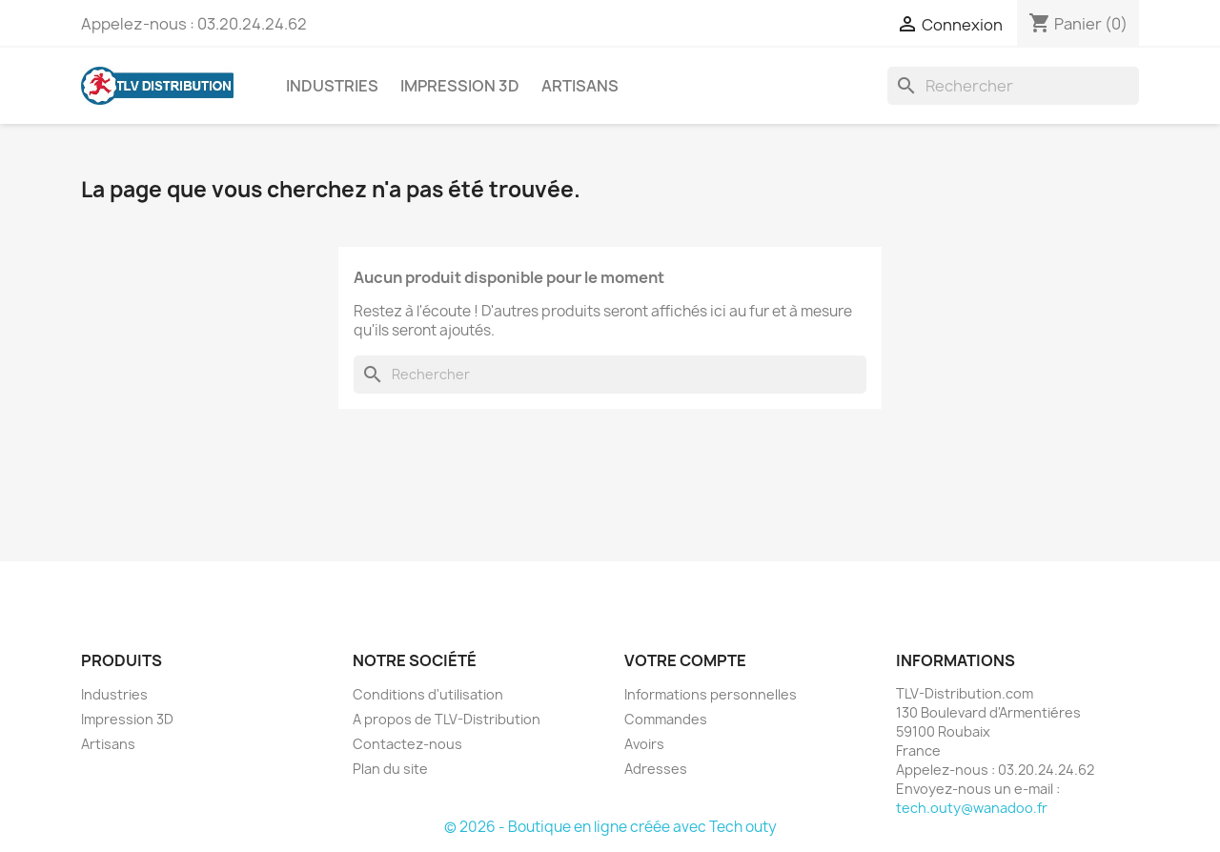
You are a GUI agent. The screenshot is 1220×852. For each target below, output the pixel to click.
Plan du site (390, 769)
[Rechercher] (1013, 86)
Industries (332, 85)
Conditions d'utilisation (428, 694)
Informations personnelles (710, 694)
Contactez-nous (407, 744)
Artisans (580, 85)
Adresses (655, 769)
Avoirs (644, 744)
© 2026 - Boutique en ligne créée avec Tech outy (610, 827)
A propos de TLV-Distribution (446, 719)
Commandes (665, 719)
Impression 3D (459, 85)
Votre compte (685, 660)
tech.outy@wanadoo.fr (971, 808)
